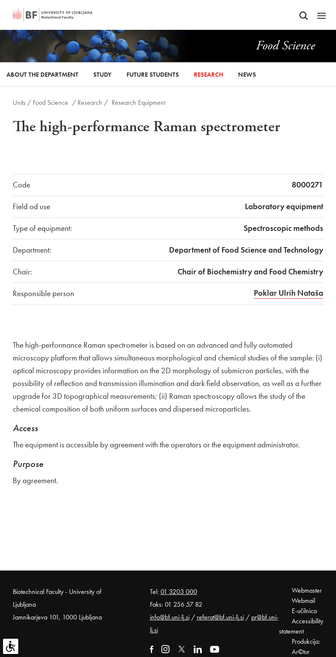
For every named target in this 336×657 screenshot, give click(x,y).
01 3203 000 (179, 591)
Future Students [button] (152, 74)
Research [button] (208, 74)
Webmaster (307, 590)
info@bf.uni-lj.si (170, 617)
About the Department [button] (42, 74)
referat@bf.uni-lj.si (220, 617)
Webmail (303, 600)
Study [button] (102, 74)
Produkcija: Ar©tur (306, 646)
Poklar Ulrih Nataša (288, 293)
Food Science (50, 102)
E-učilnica (304, 610)
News (247, 74)
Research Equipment (138, 102)
